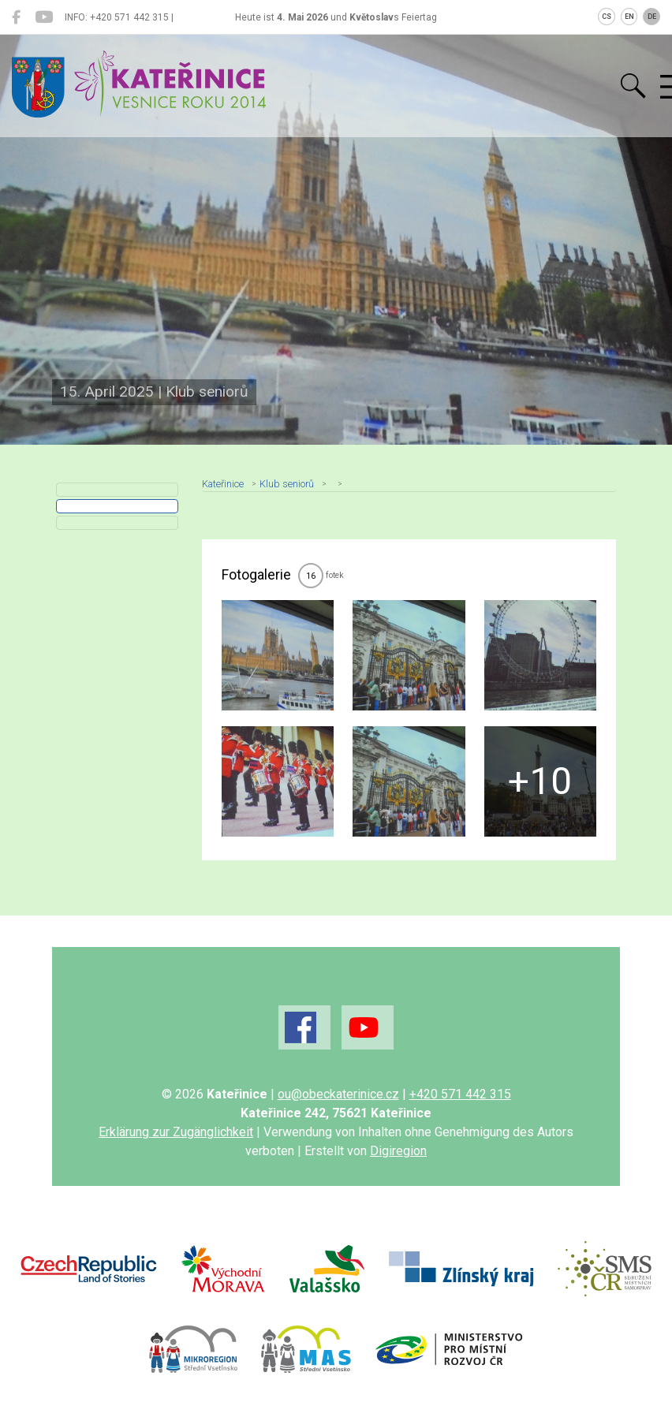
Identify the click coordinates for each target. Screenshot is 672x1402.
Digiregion (398, 1150)
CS (606, 17)
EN (629, 17)
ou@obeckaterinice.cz (338, 1094)
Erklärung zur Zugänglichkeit (176, 1131)
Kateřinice (223, 484)
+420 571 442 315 (460, 1094)
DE (652, 17)
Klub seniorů (286, 484)
